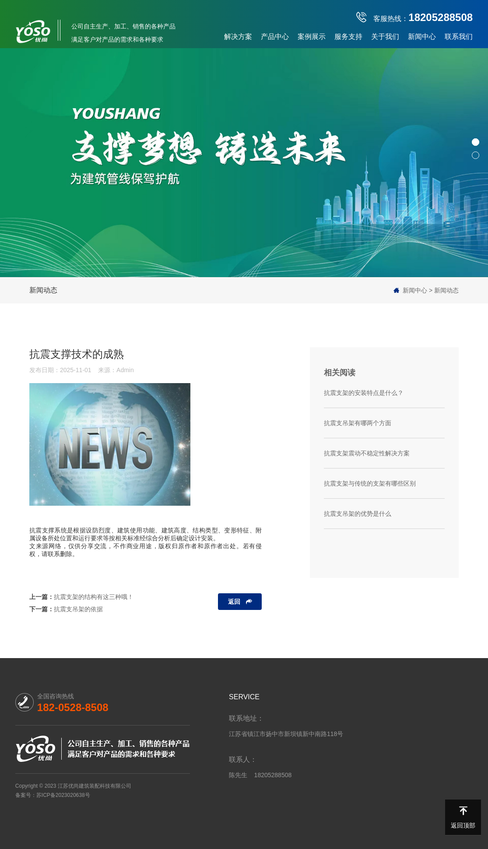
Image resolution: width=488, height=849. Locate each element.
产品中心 (275, 36)
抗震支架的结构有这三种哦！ (93, 596)
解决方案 (238, 36)
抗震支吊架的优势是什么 (357, 513)
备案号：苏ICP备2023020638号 (52, 795)
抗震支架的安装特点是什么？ (364, 392)
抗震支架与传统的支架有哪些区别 (370, 483)
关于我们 (385, 36)
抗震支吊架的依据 (78, 609)
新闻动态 (43, 290)
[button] (475, 142)
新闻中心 (422, 36)
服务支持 (348, 36)
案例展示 (312, 36)
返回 (234, 601)
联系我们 (459, 36)
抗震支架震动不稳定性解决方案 (367, 453)
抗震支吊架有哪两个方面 (357, 422)
